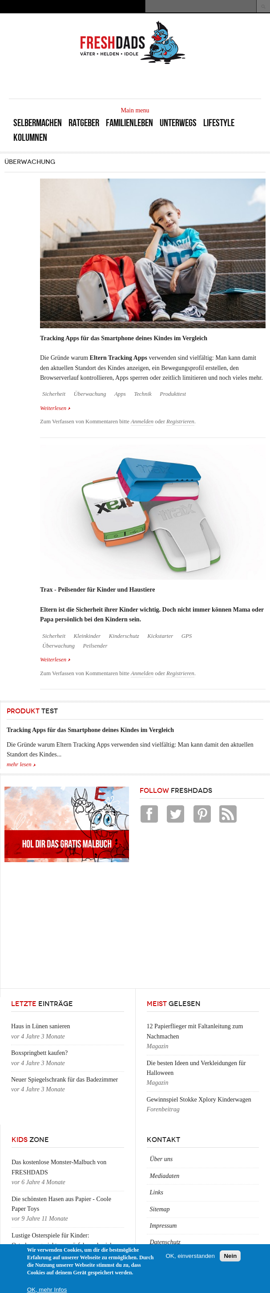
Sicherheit (53, 394)
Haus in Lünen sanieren (40, 1026)
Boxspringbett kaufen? (39, 1053)
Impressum (163, 1225)
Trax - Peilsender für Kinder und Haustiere (97, 589)
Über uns (161, 1159)
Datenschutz (165, 1242)
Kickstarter (160, 636)
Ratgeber (84, 123)
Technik (143, 394)
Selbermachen (37, 123)
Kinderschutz (124, 636)
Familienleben (129, 123)
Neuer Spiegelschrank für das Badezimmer (64, 1079)
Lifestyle (218, 123)
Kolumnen (30, 137)
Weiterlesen (55, 407)
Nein (230, 1256)
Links (156, 1192)
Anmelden (142, 421)
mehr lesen (19, 764)
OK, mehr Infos (47, 1289)
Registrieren (180, 421)
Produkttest (173, 394)
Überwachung (89, 394)
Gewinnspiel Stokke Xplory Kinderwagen (199, 1099)
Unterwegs (178, 123)
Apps (120, 394)
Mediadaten (165, 1176)
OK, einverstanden (190, 1256)
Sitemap (160, 1209)
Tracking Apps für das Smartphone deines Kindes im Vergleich (123, 338)
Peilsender (95, 646)
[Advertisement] (157, 81)
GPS (186, 636)
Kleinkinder (87, 636)
